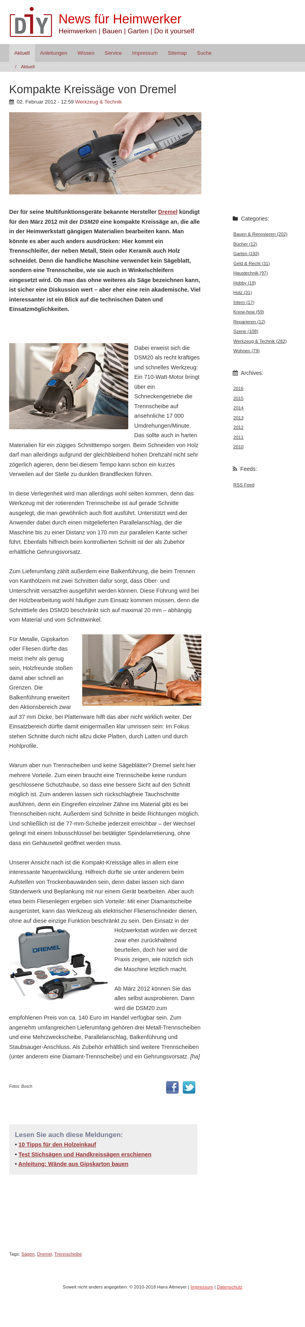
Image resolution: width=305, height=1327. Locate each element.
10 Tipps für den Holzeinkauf (57, 1144)
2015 (239, 398)
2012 (239, 427)
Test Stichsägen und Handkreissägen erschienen (84, 1154)
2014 (239, 407)
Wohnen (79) (247, 350)
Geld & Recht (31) (252, 263)
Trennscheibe (68, 1254)
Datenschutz (229, 1287)
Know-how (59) (249, 311)
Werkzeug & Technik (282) (260, 341)
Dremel (168, 212)
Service (113, 53)
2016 (239, 388)
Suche (204, 53)
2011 (239, 437)
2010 (239, 446)
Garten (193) (246, 253)
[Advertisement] (102, 327)
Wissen (85, 53)
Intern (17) (244, 302)
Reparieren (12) (250, 321)
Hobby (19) (245, 282)
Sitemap (177, 53)
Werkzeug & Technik (98, 102)
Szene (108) (246, 331)
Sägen (28, 1254)
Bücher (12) (245, 244)
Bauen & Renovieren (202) (261, 234)
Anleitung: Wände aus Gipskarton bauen (73, 1164)
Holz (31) (243, 292)
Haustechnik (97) (251, 273)
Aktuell (22, 53)
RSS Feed (244, 484)
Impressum (145, 53)
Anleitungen (53, 53)
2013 (239, 417)
